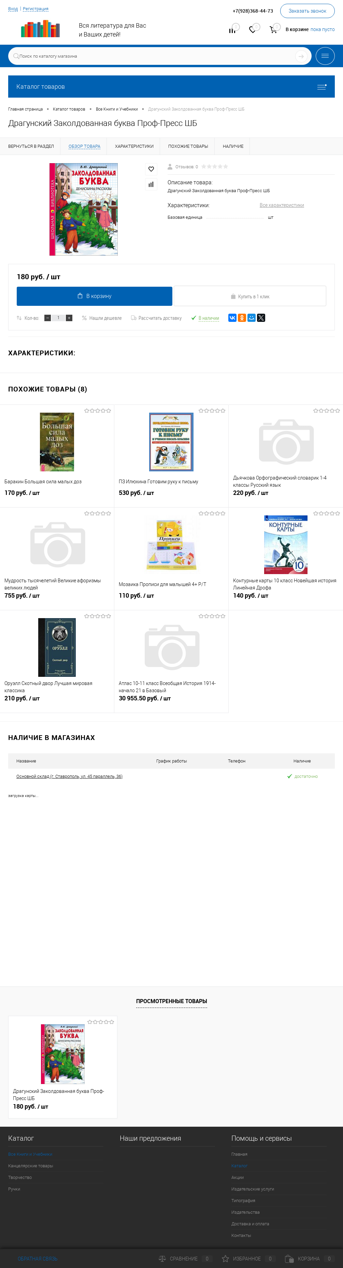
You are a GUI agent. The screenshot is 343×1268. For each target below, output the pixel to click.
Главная (239, 1154)
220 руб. (286, 497)
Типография (243, 1200)
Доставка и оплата (250, 1223)
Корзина (310, 1259)
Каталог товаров (171, 86)
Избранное (249, 1259)
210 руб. (57, 703)
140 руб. (286, 600)
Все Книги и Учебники (30, 1154)
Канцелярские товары (30, 1165)
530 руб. (171, 497)
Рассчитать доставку (156, 317)
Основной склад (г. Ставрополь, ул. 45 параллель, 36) (69, 776)
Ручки (14, 1189)
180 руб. (30, 1106)
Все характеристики (282, 205)
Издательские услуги (252, 1189)
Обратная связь (33, 1259)
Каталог (239, 1165)
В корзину (93, 296)
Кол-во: (32, 317)
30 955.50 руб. (171, 703)
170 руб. (57, 497)
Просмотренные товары (171, 1001)
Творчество (20, 1177)
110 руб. (171, 600)
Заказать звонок (307, 11)
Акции (237, 1177)
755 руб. (57, 600)
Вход (13, 8)
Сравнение (186, 1259)
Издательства (245, 1212)
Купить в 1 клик (250, 296)
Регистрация (38, 8)
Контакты (241, 1235)
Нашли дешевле (102, 317)
